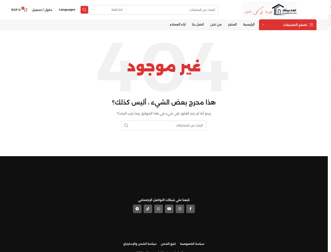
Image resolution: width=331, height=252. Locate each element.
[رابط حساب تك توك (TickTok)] (148, 208)
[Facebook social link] (190, 208)
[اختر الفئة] (107, 9)
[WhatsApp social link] (158, 208)
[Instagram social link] (180, 208)
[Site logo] (270, 9)
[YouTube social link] (169, 208)
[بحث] (149, 9)
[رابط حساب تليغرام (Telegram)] (137, 208)
